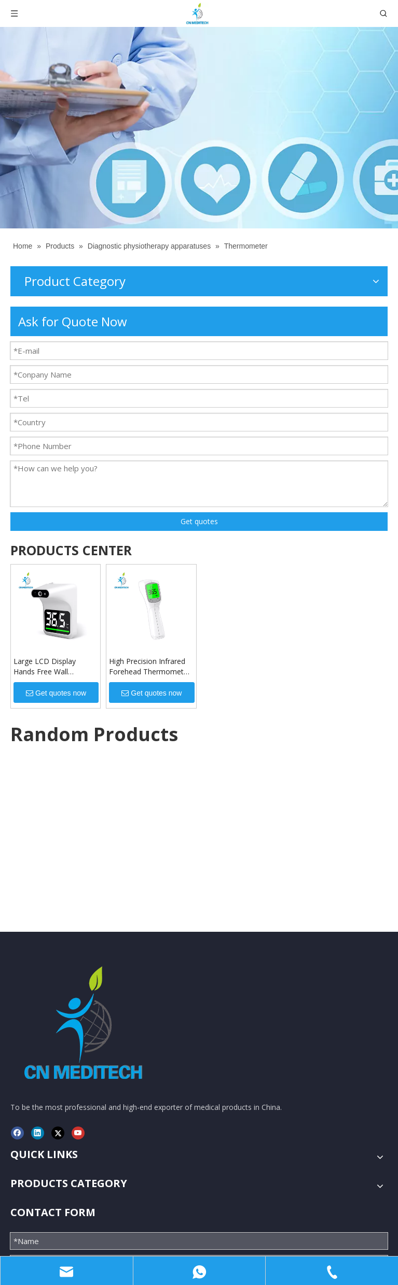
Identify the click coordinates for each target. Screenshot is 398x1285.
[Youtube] (78, 953)
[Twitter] (57, 953)
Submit (199, 1205)
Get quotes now (56, 693)
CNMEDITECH (131, 1239)
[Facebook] (17, 953)
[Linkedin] (37, 953)
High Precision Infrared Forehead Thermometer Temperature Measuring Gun (149, 666)
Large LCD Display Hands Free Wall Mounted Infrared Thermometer (44, 666)
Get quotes (199, 521)
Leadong (343, 1239)
